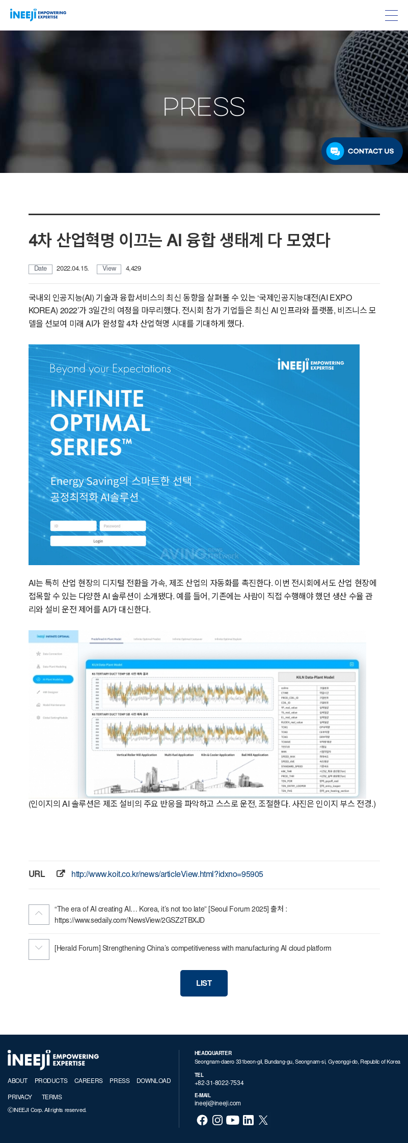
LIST (203, 984)
